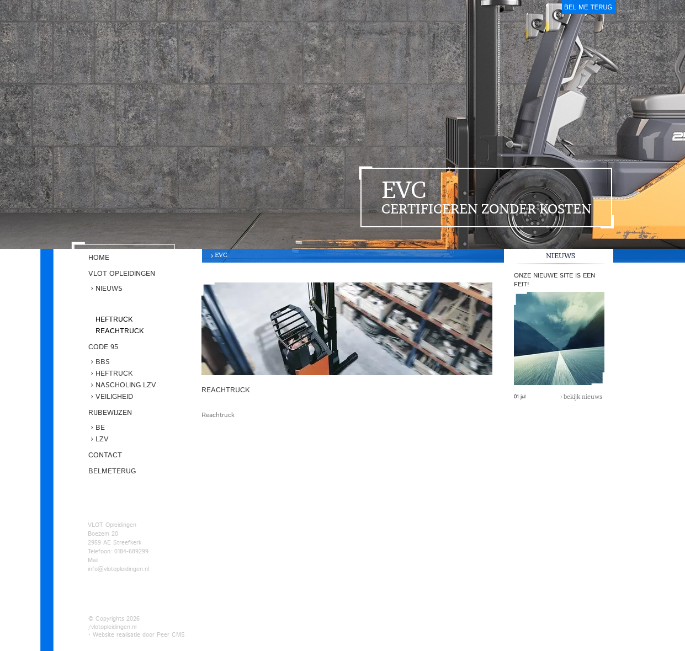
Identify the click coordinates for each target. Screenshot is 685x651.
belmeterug (588, 7)
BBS (102, 362)
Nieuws (109, 288)
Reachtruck (119, 331)
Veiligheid (114, 397)
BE (100, 427)
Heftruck (113, 319)
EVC (221, 254)
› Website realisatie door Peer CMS (136, 635)
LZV (102, 439)
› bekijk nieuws (581, 397)
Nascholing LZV (125, 385)
